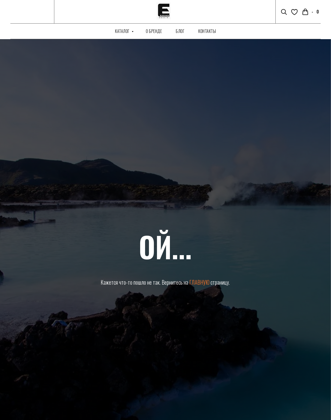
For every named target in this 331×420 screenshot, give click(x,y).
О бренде (154, 31)
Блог (180, 31)
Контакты (207, 31)
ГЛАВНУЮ (199, 282)
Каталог (122, 31)
